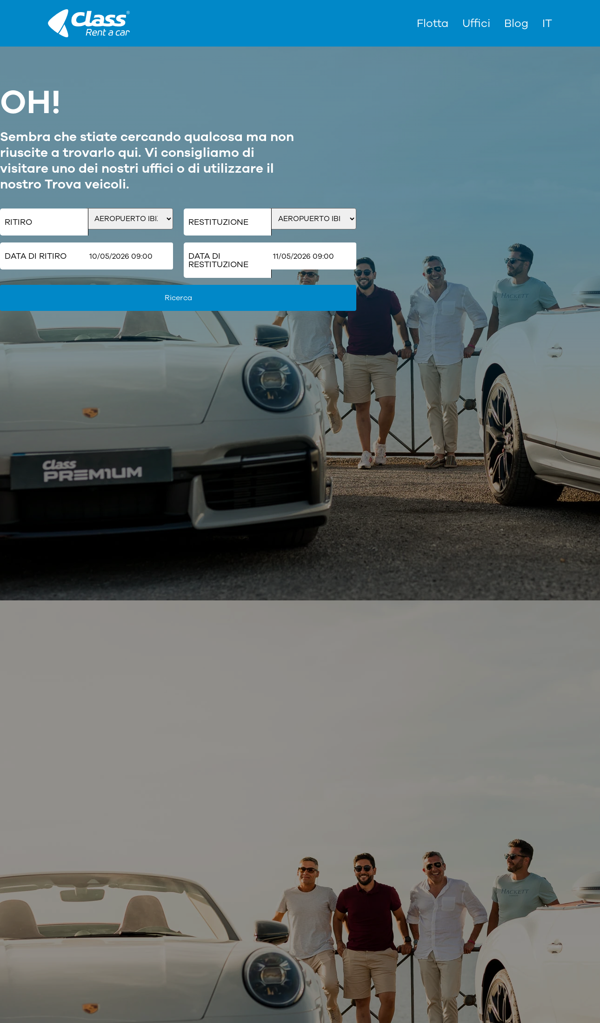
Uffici (476, 23)
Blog (516, 23)
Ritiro (18, 222)
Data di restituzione (218, 260)
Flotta (432, 23)
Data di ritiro (36, 256)
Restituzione (218, 222)
